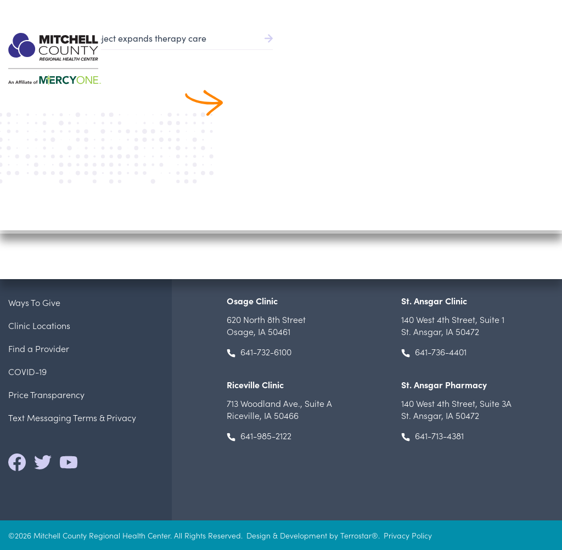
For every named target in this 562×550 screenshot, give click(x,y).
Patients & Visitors (434, 55)
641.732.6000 (531, 10)
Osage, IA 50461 (266, 325)
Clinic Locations (39, 325)
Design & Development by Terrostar (309, 535)
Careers (482, 10)
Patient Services (348, 55)
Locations (508, 55)
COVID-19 (27, 371)
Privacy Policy (408, 535)
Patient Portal (416, 10)
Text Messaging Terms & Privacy (72, 417)
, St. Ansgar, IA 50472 (452, 325)
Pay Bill (352, 10)
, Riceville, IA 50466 (279, 409)
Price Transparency (46, 394)
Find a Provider (265, 55)
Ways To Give (34, 302)
